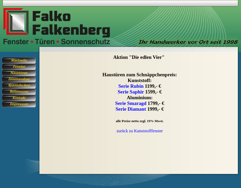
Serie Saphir (131, 92)
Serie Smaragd (130, 103)
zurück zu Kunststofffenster (139, 131)
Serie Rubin (131, 86)
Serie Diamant (131, 109)
